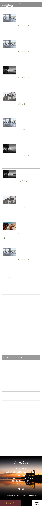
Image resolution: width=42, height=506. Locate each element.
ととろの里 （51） (11, 324)
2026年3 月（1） (11, 362)
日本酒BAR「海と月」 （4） (15, 315)
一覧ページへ (21, 344)
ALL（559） (9, 292)
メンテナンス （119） (13, 306)
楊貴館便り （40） (11, 333)
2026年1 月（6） (11, 371)
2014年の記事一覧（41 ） (14, 426)
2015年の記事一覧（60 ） (14, 421)
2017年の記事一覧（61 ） (14, 412)
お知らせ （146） (11, 297)
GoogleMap (22, 475)
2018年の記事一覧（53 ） (14, 407)
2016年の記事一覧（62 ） (14, 416)
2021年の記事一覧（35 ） (14, 394)
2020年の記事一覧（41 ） (14, 398)
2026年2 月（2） (11, 367)
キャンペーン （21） (12, 310)
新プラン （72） (10, 301)
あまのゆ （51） (10, 319)
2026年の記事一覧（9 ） (13, 357)
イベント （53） (10, 329)
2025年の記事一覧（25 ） (14, 376)
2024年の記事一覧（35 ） (14, 380)
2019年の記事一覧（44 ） (14, 403)
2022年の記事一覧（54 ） (14, 389)
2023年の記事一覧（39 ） (14, 385)
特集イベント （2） (12, 338)
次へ (30, 277)
